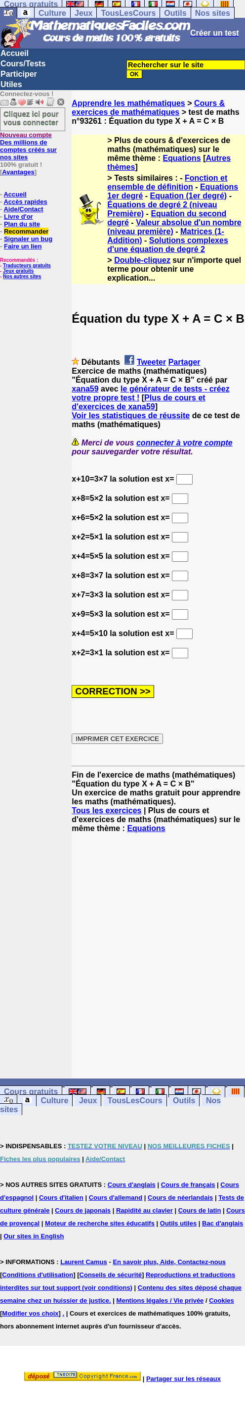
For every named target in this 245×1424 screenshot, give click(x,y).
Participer (18, 74)
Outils (175, 13)
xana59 (85, 389)
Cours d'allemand (116, 1197)
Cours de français (188, 1184)
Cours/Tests (22, 63)
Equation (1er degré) (188, 196)
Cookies (221, 1300)
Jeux (83, 13)
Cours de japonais (83, 1210)
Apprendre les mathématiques (128, 103)
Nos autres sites (22, 276)
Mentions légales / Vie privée (160, 1300)
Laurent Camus (83, 1262)
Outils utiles (178, 1223)
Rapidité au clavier (144, 1210)
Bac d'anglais (222, 1223)
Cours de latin (199, 1210)
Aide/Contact (23, 209)
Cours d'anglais (132, 1184)
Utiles (11, 84)
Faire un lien (23, 246)
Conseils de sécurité (111, 1274)
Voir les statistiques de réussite (131, 415)
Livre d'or (18, 216)
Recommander (26, 231)
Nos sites (212, 13)
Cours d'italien (61, 1197)
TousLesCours (128, 13)
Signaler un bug (28, 239)
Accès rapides (25, 201)
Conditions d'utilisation (37, 1274)
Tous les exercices (106, 810)
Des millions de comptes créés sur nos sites (28, 146)
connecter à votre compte (184, 443)
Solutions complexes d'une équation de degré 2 (167, 244)
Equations (182, 158)
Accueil (14, 53)
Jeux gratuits (18, 271)
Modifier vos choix (30, 1313)
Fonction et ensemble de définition (167, 182)
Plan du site (22, 224)
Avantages (18, 172)
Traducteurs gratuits (27, 265)
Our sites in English (33, 1236)
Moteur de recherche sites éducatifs (100, 1223)
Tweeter (151, 362)
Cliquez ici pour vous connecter (31, 117)
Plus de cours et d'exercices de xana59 (138, 402)
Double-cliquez (142, 260)
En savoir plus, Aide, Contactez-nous (169, 1262)
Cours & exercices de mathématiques (148, 107)
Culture (52, 13)
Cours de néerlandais (180, 1197)
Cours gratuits (31, 1091)
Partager (184, 362)
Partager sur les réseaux (183, 1378)
